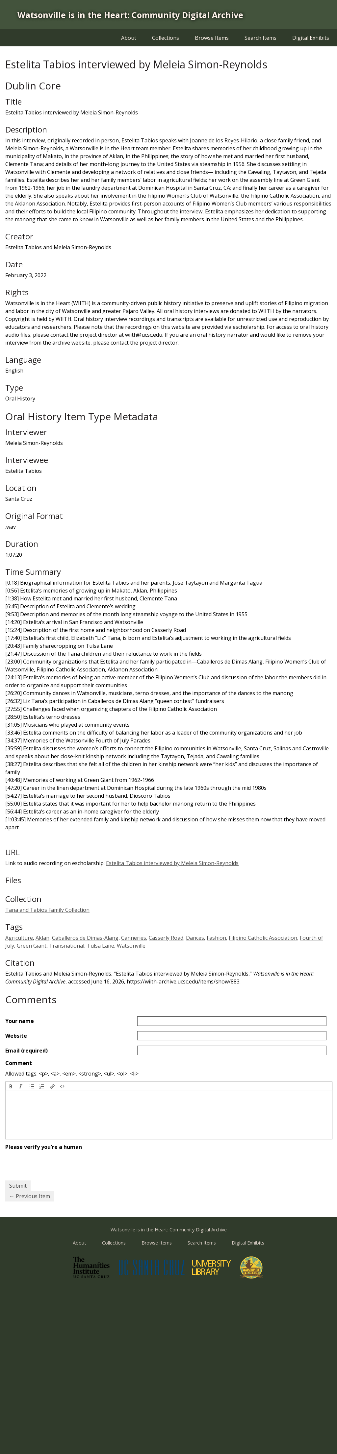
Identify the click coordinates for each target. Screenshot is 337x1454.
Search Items (260, 37)
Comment (18, 1063)
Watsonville (131, 945)
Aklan (42, 937)
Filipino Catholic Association (263, 937)
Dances (195, 937)
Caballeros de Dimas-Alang (85, 937)
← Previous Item (29, 1196)
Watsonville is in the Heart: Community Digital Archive (130, 14)
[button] (10, 1085)
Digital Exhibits (310, 37)
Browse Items (212, 37)
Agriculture (19, 937)
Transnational (66, 945)
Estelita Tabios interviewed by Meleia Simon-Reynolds (172, 863)
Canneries (133, 937)
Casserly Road (166, 937)
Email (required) (26, 1050)
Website (16, 1035)
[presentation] (11, 1086)
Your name (19, 1021)
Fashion (216, 937)
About (128, 37)
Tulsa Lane (100, 945)
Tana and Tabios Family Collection (47, 909)
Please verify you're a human (43, 1147)
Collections (165, 37)
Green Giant (31, 945)
